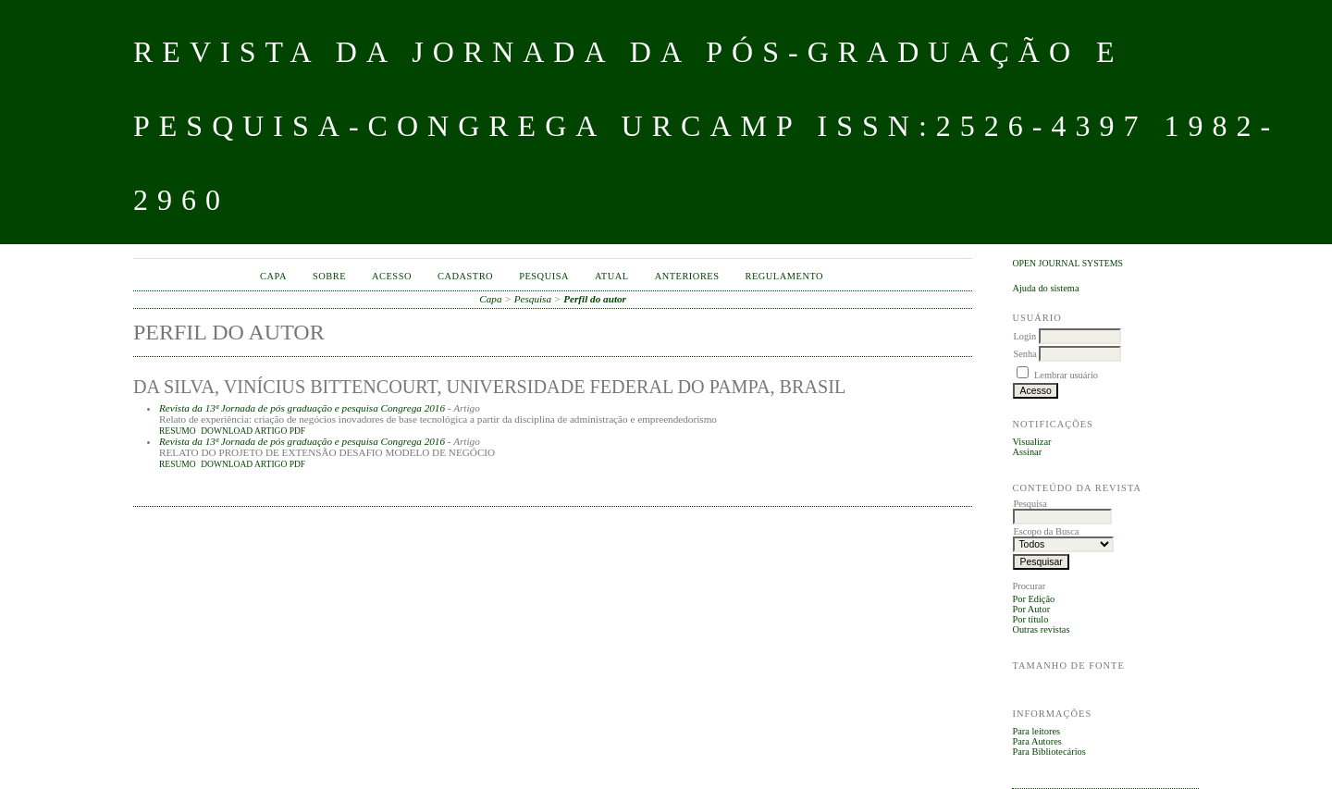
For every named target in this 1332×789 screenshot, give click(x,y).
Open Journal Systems (1067, 263)
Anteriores (687, 276)
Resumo (177, 431)
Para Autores (1036, 741)
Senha (1024, 354)
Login (1024, 336)
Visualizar (1031, 442)
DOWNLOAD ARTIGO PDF (253, 431)
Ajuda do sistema (1045, 288)
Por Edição (1033, 599)
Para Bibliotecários (1048, 751)
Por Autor (1031, 609)
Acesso (392, 276)
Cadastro (465, 276)
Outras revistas (1040, 629)
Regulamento (785, 276)
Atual (612, 276)
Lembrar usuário (1066, 375)
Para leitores (1036, 731)
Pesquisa (544, 276)
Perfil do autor (594, 298)
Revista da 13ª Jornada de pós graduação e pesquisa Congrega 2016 (302, 407)
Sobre (329, 276)
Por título (1030, 619)
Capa (273, 276)
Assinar (1027, 452)
